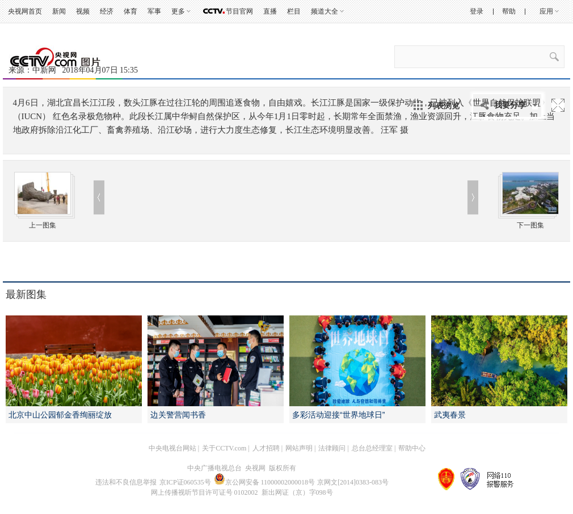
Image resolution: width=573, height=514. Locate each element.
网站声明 (299, 448)
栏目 (294, 11)
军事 (154, 11)
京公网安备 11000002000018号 (264, 482)
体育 (130, 11)
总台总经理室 (372, 448)
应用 (546, 11)
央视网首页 (25, 11)
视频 (83, 11)
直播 (270, 11)
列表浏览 (444, 105)
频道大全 (324, 11)
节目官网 (239, 11)
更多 (178, 11)
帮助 (509, 11)
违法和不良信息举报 (126, 482)
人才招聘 (266, 448)
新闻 (59, 11)
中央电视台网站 (172, 448)
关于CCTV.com (224, 448)
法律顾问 (332, 448)
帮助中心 (411, 448)
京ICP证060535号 (185, 482)
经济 (106, 11)
